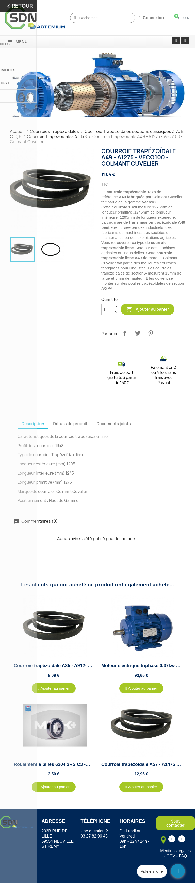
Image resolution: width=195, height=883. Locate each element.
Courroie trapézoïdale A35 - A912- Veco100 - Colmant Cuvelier (81, 665)
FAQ (183, 856)
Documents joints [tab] (113, 424)
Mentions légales (175, 851)
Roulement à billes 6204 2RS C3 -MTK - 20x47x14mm (71, 764)
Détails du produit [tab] (70, 424)
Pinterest (150, 333)
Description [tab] (33, 424)
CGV (171, 856)
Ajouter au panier (147, 309)
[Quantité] (107, 309)
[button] (54, 688)
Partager (125, 333)
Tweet (138, 333)
